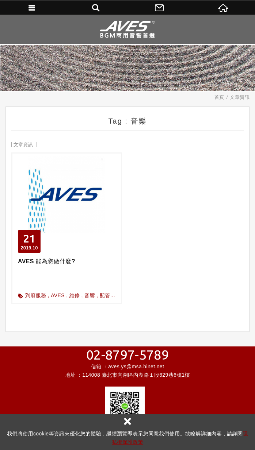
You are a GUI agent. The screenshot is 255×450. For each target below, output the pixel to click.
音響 (89, 295)
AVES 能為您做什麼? (66, 228)
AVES (58, 295)
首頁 (219, 97)
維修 (74, 295)
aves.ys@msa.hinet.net (136, 366)
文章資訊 (240, 97)
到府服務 (35, 295)
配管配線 (110, 295)
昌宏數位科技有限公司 (127, 29)
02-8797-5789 (127, 354)
